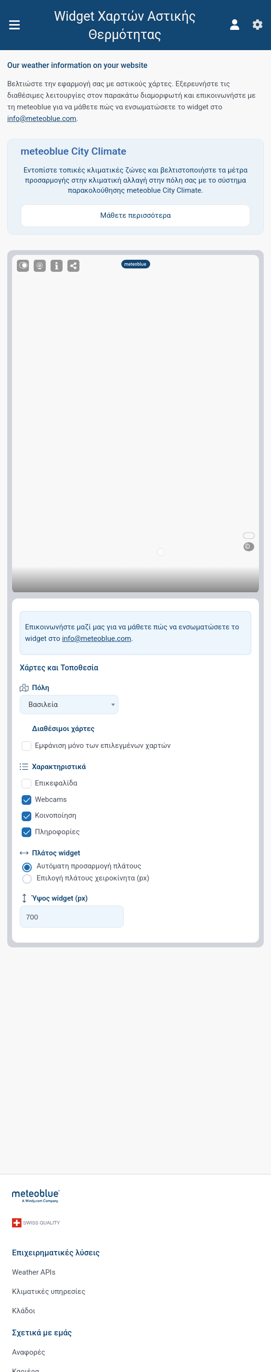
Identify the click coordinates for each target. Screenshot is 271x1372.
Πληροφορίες (57, 831)
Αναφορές (28, 1352)
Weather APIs (33, 1272)
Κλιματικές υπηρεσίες (48, 1291)
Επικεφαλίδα (56, 783)
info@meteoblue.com (42, 118)
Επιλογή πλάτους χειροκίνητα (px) (93, 878)
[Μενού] (14, 25)
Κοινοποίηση (56, 815)
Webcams (51, 799)
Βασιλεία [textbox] (43, 704)
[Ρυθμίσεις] (257, 24)
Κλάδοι (23, 1310)
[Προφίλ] (234, 24)
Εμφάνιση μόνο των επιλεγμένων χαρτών (103, 745)
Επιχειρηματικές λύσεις (56, 1252)
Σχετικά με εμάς (42, 1332)
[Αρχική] (36, 1196)
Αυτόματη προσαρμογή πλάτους (89, 866)
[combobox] (69, 704)
